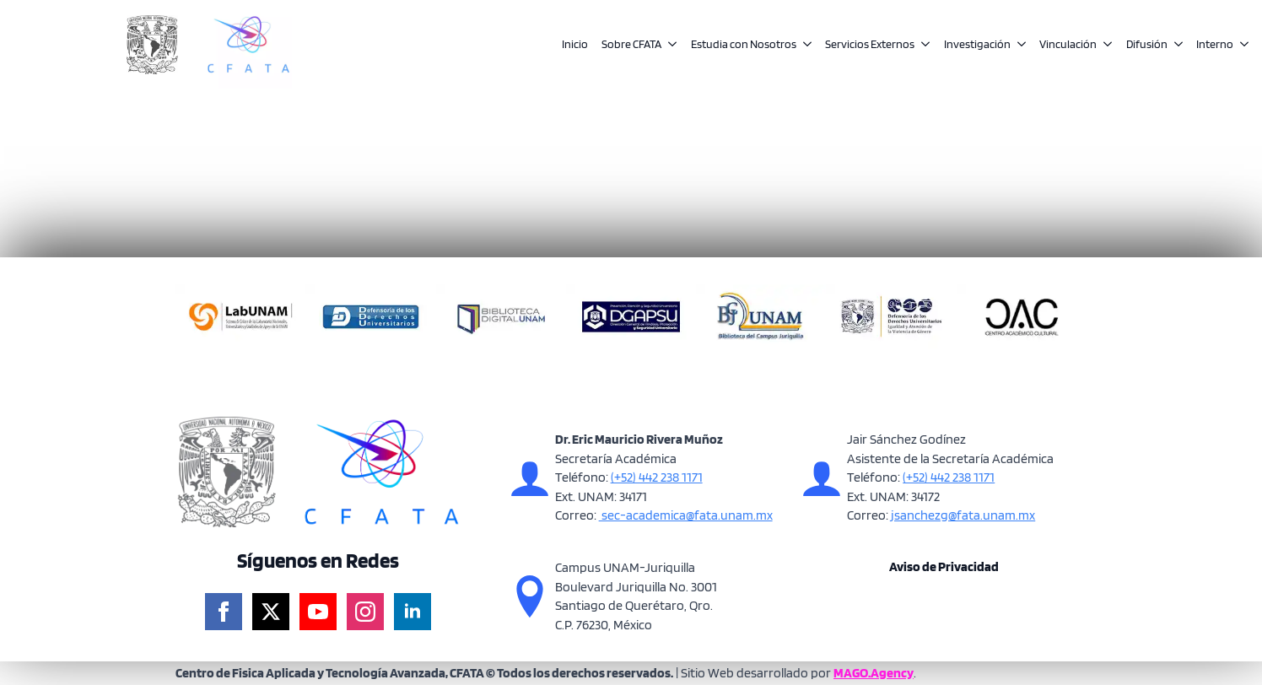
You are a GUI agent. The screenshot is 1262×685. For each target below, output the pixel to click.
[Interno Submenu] (1241, 44)
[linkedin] (412, 611)
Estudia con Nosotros (743, 44)
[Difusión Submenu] (1175, 44)
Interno (1214, 44)
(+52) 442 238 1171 (657, 477)
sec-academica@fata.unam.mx (686, 515)
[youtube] (318, 611)
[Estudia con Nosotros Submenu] (804, 44)
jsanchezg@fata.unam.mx (961, 515)
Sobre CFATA (631, 44)
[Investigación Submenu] (1018, 44)
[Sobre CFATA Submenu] (669, 44)
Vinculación (1068, 44)
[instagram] (365, 611)
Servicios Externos (869, 44)
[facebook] (223, 611)
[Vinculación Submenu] (1104, 44)
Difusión (1147, 44)
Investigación (977, 44)
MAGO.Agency (873, 673)
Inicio (575, 44)
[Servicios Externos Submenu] (922, 44)
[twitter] (270, 611)
